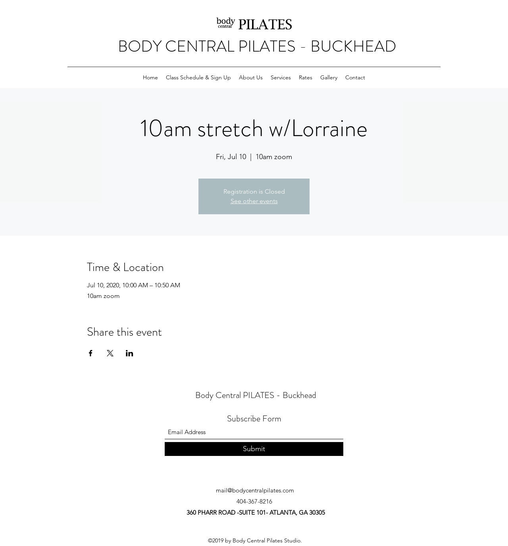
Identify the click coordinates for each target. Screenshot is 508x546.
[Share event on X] (110, 353)
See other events (254, 201)
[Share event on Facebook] (90, 353)
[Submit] (254, 449)
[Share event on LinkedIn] (129, 353)
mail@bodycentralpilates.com (255, 490)
